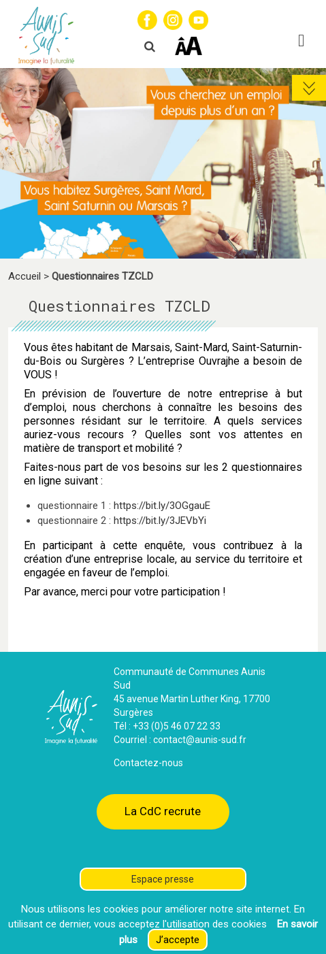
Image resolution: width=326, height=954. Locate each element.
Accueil (24, 276)
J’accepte (177, 940)
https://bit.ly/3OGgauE (162, 505)
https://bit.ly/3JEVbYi (160, 520)
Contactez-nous (148, 762)
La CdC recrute (163, 811)
